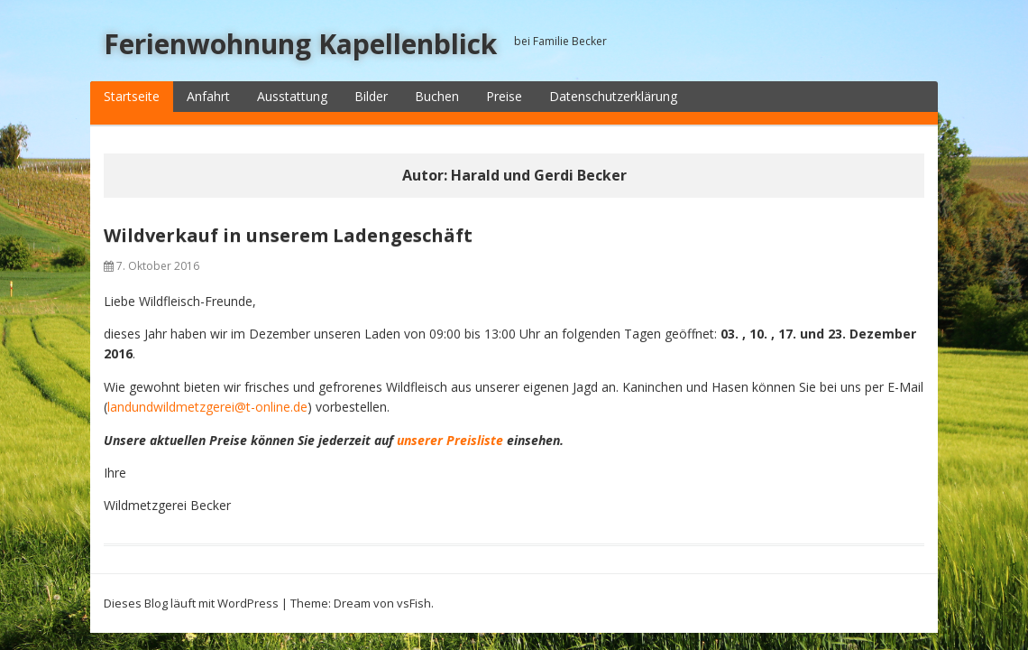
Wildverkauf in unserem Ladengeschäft (288, 235)
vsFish (414, 603)
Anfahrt (208, 96)
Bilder (371, 96)
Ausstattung (292, 96)
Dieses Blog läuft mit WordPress (191, 603)
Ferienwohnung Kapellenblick (300, 44)
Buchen (437, 96)
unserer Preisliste (450, 440)
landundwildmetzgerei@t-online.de (207, 406)
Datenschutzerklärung (613, 96)
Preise (504, 96)
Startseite (132, 96)
